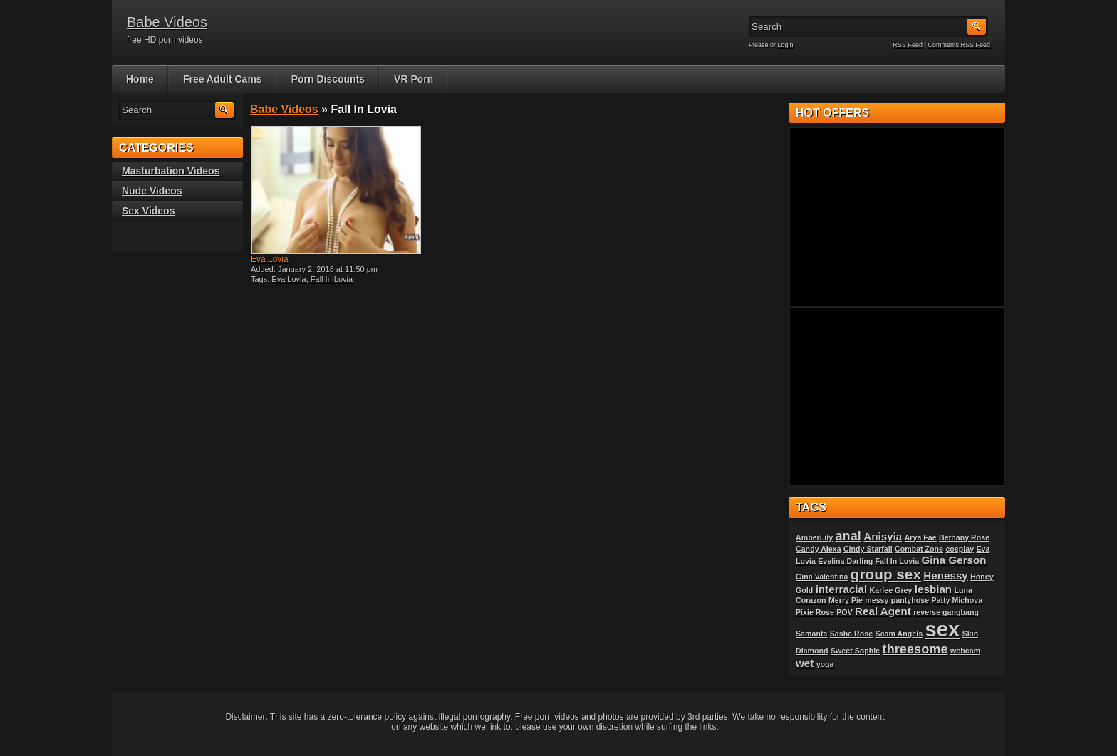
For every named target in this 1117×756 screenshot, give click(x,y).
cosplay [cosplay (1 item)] (959, 549)
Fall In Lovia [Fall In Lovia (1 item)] (898, 561)
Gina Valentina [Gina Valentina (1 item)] (822, 576)
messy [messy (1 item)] (876, 600)
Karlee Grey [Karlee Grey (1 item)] (891, 590)
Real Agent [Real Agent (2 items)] (883, 611)
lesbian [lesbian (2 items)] (933, 589)
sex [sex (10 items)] (942, 629)
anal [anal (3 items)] (848, 535)
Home (140, 79)
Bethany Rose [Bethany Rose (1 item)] (964, 537)
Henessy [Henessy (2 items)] (945, 575)
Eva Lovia (270, 259)
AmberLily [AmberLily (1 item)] (814, 537)
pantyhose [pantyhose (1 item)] (910, 600)
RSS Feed (908, 44)
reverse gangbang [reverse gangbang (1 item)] (946, 612)
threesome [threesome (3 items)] (915, 648)
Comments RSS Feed (959, 44)
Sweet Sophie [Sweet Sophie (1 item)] (855, 650)
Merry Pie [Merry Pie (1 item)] (845, 600)
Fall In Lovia (332, 279)
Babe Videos (167, 22)
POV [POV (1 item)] (844, 612)
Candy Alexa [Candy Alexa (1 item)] (818, 549)
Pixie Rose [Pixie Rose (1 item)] (815, 612)
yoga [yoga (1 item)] (825, 664)
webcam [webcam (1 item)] (965, 650)
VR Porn (413, 79)
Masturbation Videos (170, 171)
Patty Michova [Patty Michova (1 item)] (956, 600)
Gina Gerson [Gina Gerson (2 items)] (953, 560)
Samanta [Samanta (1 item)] (811, 633)
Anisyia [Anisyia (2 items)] (882, 536)
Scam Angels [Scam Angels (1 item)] (899, 633)
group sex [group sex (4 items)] (886, 574)
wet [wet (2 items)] (805, 663)
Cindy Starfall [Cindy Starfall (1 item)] (868, 549)
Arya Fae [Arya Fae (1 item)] (921, 537)
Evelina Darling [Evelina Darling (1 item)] (845, 561)
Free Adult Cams (222, 79)
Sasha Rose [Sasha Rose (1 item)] (851, 633)
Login (786, 44)
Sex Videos (148, 210)
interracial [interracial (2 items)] (842, 589)
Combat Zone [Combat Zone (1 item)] (919, 549)
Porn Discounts (328, 79)
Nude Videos (152, 190)
